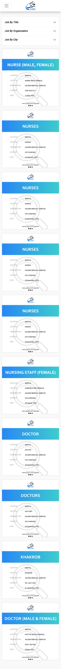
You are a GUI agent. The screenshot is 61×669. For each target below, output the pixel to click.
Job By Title (11, 22)
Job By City (11, 39)
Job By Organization (16, 30)
